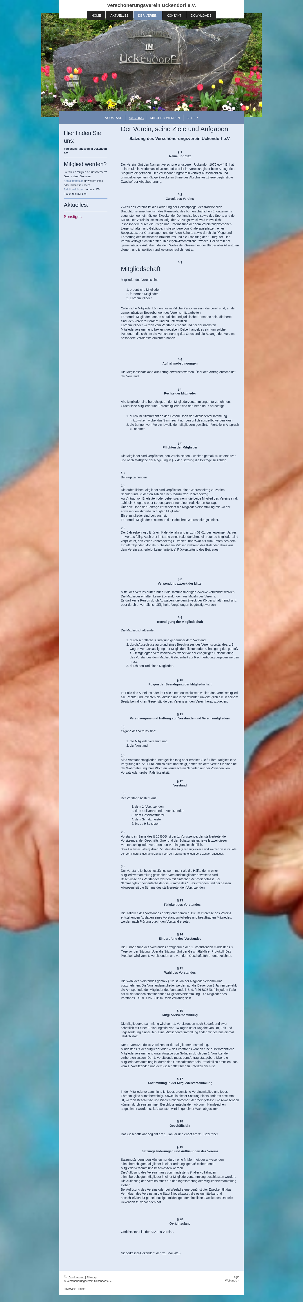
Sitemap (91, 1277)
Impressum (70, 1288)
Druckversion (74, 1277)
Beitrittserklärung (74, 189)
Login (236, 1277)
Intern (82, 1288)
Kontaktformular (73, 180)
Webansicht (232, 1280)
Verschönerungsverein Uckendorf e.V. (151, 5)
